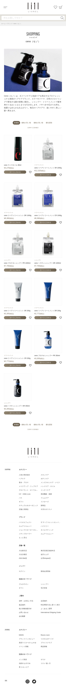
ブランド (9, 23)
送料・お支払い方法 (26, 601)
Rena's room (45, 635)
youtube (41, 681)
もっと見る (23, 538)
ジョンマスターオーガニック (29, 530)
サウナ (43, 659)
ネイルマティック (47, 530)
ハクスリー (45, 526)
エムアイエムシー (25, 526)
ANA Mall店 (23, 558)
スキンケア (45, 475)
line (21, 681)
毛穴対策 (44, 588)
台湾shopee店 (46, 558)
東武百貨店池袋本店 (48, 551)
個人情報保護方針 (25, 609)
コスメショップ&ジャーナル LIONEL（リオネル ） (33, 7)
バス (20, 498)
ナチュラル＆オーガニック (28, 505)
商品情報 (44, 646)
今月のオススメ (46, 509)
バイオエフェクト (25, 522)
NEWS (21, 635)
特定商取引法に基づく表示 (50, 605)
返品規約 (22, 605)
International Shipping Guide (51, 612)
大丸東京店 (23, 551)
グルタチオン (23, 584)
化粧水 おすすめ (24, 663)
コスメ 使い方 (46, 663)
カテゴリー (23, 470)
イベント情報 (23, 646)
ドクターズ (45, 502)
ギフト (21, 502)
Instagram (27, 681)
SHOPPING (7, 469)
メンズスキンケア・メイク (50, 482)
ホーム (3, 23)
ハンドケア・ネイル (48, 486)
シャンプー (45, 584)
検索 (62, 18)
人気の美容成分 (24, 475)
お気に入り (55, 7)
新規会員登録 (45, 571)
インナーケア (45, 490)
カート (60, 7)
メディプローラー (25, 534)
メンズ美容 (23, 659)
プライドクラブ (46, 643)
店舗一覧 (22, 545)
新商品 (43, 505)
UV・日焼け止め (25, 494)
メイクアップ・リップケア (28, 486)
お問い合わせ (23, 612)
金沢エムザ (45, 554)
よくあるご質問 (46, 609)
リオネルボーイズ (47, 639)
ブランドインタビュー (27, 639)
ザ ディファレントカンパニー (51, 522)
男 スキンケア (24, 667)
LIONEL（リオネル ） (33, 452)
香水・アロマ (23, 482)
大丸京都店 (23, 554)
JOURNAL (7, 630)
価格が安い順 (26, 123)
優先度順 (49, 123)
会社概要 (22, 616)
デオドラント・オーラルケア (29, 490)
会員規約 (44, 601)
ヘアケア (22, 479)
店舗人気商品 (23, 509)
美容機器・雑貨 (46, 494)
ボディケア (45, 479)
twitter (34, 681)
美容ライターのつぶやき (27, 643)
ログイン (22, 571)
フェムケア (45, 498)
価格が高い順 (38, 123)
